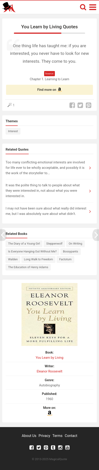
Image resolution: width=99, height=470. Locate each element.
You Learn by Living (49, 358)
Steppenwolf (54, 243)
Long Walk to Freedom (38, 259)
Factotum (65, 259)
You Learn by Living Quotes (49, 26)
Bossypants (70, 251)
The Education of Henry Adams (28, 267)
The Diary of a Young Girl (24, 243)
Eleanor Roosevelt (49, 371)
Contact (71, 436)
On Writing (75, 243)
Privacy (44, 436)
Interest (13, 131)
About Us (29, 436)
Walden (13, 259)
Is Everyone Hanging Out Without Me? (32, 251)
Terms (57, 436)
